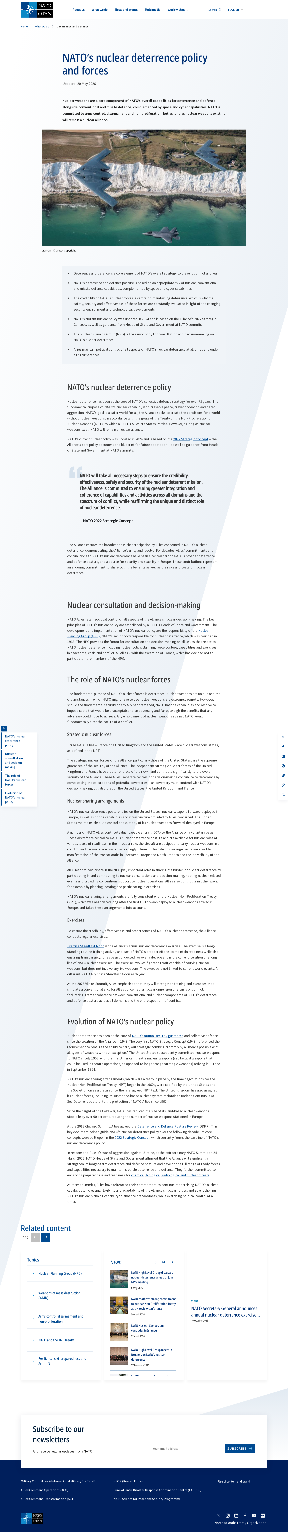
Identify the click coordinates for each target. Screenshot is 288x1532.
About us (79, 10)
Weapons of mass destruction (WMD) (59, 1294)
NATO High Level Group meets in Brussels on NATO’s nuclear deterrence (151, 1355)
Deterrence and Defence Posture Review (167, 1126)
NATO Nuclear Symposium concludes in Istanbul (147, 1328)
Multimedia (152, 10)
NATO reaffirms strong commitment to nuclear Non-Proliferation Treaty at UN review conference (153, 1304)
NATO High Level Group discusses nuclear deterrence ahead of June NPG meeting (152, 1277)
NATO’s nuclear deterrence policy (15, 740)
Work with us (176, 10)
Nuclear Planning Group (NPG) (60, 1272)
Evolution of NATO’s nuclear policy (15, 797)
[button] (235, 9)
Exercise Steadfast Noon (85, 946)
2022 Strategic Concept (190, 439)
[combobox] (235, 9)
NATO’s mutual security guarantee (157, 1035)
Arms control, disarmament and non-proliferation (60, 1318)
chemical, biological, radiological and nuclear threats (170, 1175)
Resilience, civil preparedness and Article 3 (62, 1360)
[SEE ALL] (164, 1262)
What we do (100, 10)
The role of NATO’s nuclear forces (15, 780)
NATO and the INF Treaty (56, 1339)
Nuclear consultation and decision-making (14, 760)
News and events (126, 10)
